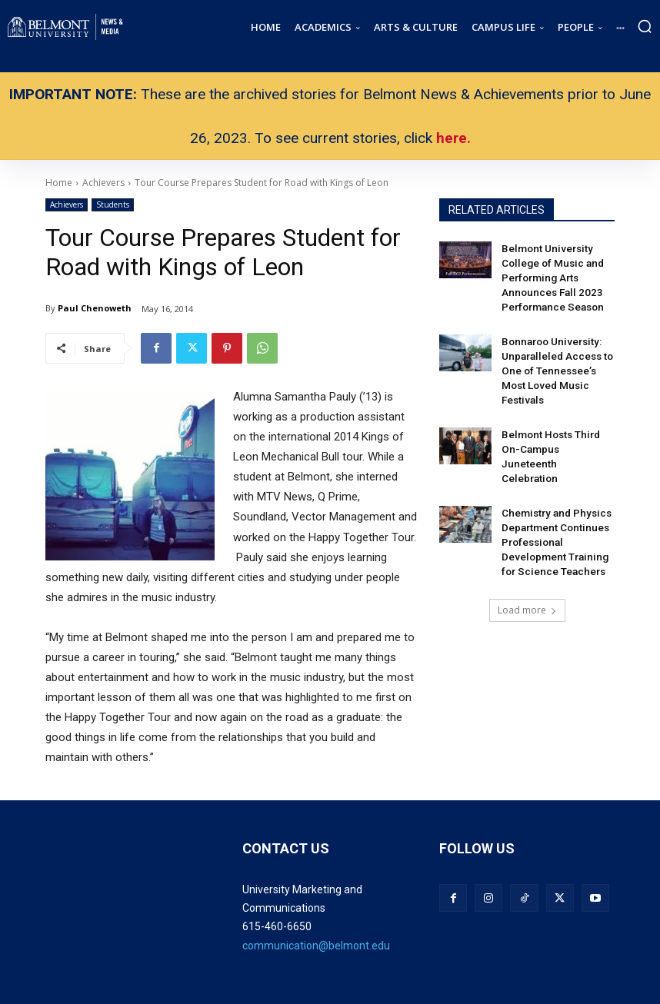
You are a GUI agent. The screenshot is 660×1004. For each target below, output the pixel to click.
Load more (527, 552)
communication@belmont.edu (316, 945)
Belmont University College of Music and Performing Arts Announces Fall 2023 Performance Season (549, 273)
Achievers (66, 204)
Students (113, 204)
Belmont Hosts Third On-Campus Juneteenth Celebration (554, 416)
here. (453, 138)
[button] (644, 26)
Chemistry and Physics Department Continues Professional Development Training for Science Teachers (556, 488)
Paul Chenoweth (95, 308)
